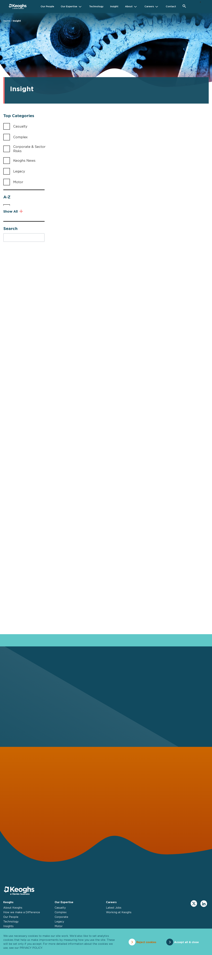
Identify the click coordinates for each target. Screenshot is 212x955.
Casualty (20, 126)
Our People (10, 922)
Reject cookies (145, 941)
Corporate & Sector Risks (29, 149)
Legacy (19, 171)
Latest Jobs (113, 913)
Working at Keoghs (118, 918)
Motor (18, 182)
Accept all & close (187, 941)
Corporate (61, 922)
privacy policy (31, 947)
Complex (20, 137)
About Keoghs (12, 913)
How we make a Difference (21, 918)
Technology (10, 927)
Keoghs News (24, 160)
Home (6, 20)
